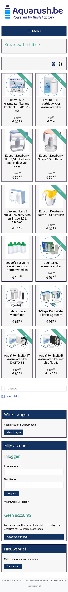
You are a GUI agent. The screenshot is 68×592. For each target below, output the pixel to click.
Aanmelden (13, 566)
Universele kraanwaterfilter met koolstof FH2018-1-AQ (17, 105)
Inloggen (11, 493)
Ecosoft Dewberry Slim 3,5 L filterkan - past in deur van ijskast (17, 161)
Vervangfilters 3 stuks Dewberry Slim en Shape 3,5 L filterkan (17, 216)
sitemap (27, 580)
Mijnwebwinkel (34, 586)
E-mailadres (11, 466)
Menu (34, 31)
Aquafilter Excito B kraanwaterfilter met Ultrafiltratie (51, 359)
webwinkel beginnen (45, 580)
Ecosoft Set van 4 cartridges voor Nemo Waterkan (17, 266)
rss (33, 580)
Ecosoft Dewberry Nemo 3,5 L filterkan (51, 213)
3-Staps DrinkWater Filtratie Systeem (51, 313)
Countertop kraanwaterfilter (51, 264)
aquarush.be (10, 396)
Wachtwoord (11, 479)
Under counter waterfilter (17, 313)
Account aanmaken (17, 536)
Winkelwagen (14, 432)
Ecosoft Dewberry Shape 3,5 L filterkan (51, 157)
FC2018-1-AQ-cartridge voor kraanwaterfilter (51, 103)
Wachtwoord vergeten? (16, 502)
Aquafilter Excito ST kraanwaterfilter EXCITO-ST (17, 359)
